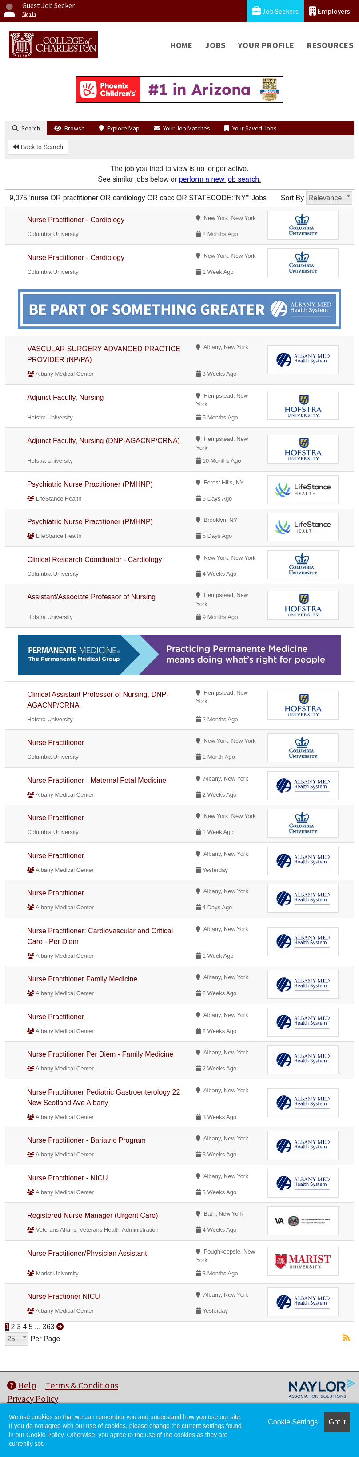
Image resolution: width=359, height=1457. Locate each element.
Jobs (215, 45)
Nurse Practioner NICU (63, 1296)
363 (49, 1327)
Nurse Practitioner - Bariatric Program (86, 1140)
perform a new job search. (220, 179)
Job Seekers (275, 10)
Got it (337, 1422)
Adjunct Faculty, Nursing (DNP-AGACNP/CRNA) (103, 440)
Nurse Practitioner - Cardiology (75, 220)
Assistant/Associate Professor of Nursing (91, 597)
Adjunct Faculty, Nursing (65, 397)
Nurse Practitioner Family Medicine (82, 979)
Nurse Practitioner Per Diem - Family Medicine (100, 1054)
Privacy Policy (32, 1398)
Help (21, 1385)
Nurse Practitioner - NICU (67, 1178)
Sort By (292, 198)
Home (181, 45)
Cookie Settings (293, 1422)
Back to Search (38, 147)
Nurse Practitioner (55, 742)
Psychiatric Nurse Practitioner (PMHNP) (90, 484)
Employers (329, 10)
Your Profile (266, 45)
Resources (330, 45)
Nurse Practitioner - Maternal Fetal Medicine (96, 780)
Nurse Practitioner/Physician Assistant (87, 1253)
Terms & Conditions (81, 1385)
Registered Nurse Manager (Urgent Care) (92, 1215)
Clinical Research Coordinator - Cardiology (94, 559)
